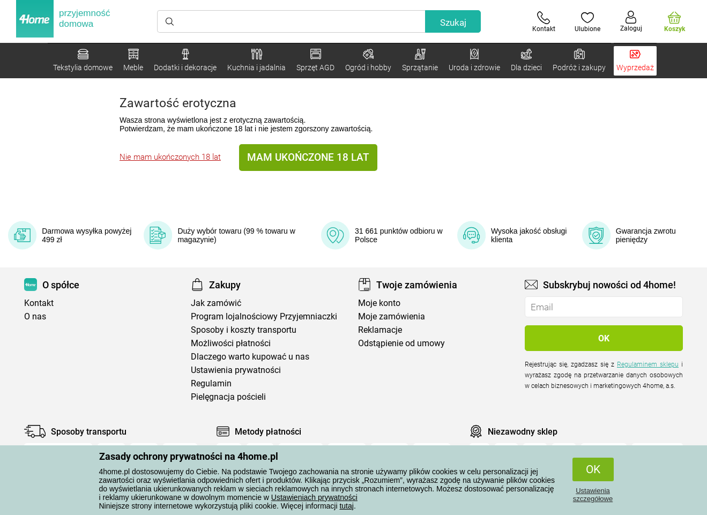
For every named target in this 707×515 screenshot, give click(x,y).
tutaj (346, 506)
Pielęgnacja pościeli (228, 397)
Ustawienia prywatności (236, 370)
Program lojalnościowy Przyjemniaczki (264, 316)
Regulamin (211, 383)
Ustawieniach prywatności (314, 497)
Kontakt (39, 303)
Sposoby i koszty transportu (243, 330)
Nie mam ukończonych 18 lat (170, 157)
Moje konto (379, 303)
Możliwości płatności (231, 343)
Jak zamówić (216, 303)
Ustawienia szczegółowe (593, 495)
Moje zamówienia (391, 316)
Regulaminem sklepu (648, 364)
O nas (35, 316)
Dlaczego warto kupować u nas (250, 357)
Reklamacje (380, 330)
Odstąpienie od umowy (401, 343)
